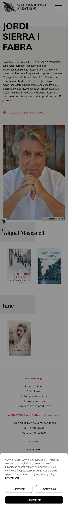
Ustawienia (49, 488)
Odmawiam (18, 488)
